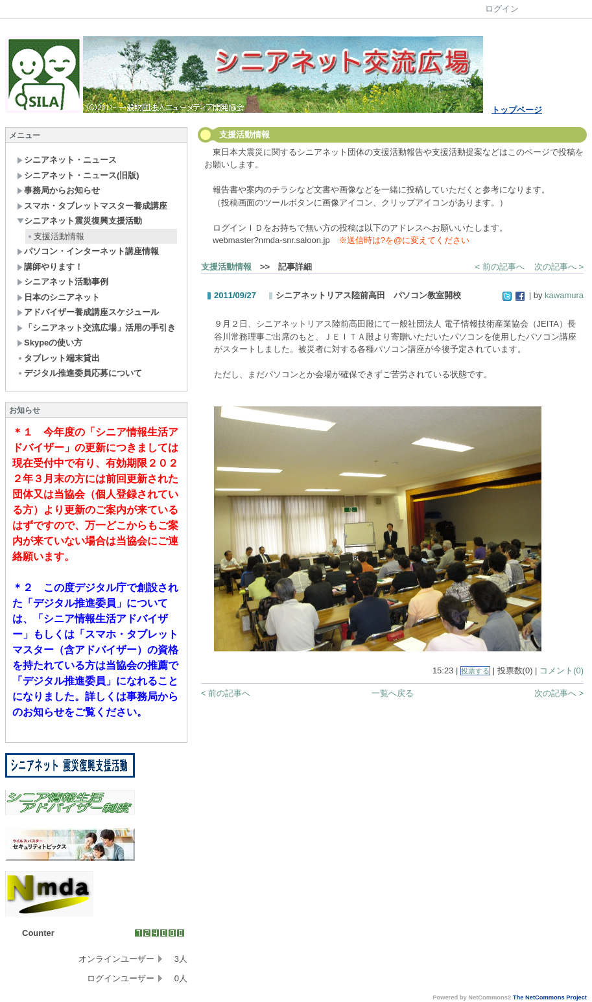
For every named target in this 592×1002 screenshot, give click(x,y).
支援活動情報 (55, 236)
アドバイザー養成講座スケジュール (88, 312)
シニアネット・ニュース (67, 160)
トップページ (516, 110)
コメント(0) (561, 670)
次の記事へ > (559, 267)
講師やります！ (50, 267)
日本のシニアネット (58, 297)
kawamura (564, 295)
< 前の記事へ (500, 267)
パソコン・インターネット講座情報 (88, 251)
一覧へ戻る (393, 693)
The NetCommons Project (550, 997)
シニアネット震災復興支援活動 (79, 221)
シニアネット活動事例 (62, 281)
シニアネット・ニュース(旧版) (78, 175)
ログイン (502, 9)
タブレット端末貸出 (58, 358)
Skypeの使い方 (49, 342)
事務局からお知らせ (58, 190)
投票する (475, 671)
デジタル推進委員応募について (79, 373)
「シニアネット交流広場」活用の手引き (96, 327)
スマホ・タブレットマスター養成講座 (92, 206)
